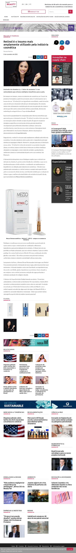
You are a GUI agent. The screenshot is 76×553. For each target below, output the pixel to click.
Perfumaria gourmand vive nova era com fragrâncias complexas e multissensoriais (25, 367)
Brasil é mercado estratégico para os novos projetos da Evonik (61, 451)
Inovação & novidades (60, 475)
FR (23, 4)
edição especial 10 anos (62, 16)
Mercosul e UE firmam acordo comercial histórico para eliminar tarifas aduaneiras (38, 420)
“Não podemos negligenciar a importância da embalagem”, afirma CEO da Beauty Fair (14, 483)
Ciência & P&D (56, 412)
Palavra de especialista (27, 16)
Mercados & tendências (11, 36)
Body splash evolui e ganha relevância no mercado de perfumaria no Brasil (10, 388)
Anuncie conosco (33, 544)
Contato (21, 544)
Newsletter (33, 11)
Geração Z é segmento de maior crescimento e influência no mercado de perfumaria (41, 390)
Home (6, 16)
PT (30, 4)
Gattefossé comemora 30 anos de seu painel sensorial (38, 515)
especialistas (59, 156)
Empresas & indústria (12, 508)
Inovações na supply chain (45, 16)
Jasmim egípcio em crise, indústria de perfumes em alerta (37, 482)
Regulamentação (34, 412)
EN (26, 4)
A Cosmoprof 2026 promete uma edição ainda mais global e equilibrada (61, 125)
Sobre (13, 544)
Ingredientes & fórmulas (61, 443)
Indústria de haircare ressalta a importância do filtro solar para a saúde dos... (25, 389)
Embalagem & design (12, 475)
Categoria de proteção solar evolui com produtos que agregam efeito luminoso (41, 367)
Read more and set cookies (14, 551)
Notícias (14, 16)
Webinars (6, 19)
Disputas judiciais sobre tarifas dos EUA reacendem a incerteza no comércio (10, 367)
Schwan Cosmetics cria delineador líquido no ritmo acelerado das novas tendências (61, 483)
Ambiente (31, 475)
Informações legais (58, 544)
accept (70, 549)
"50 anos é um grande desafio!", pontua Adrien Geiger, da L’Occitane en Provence (13, 517)
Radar (30, 508)
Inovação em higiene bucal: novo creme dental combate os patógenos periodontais (61, 419)
